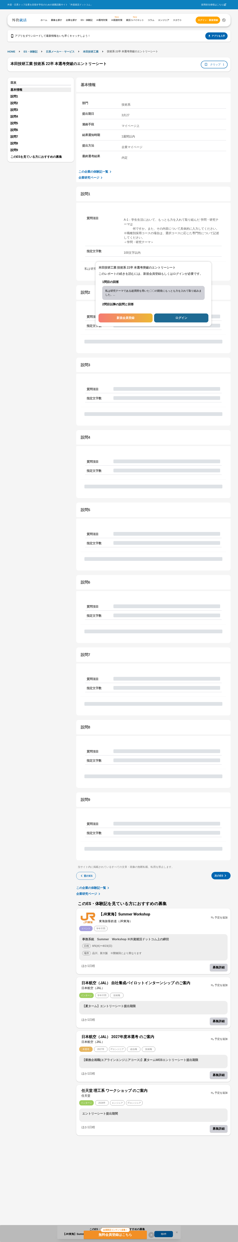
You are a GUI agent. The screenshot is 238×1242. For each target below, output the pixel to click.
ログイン (181, 317)
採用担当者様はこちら (212, 4)
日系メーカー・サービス (60, 51)
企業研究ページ (91, 177)
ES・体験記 (31, 51)
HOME (11, 51)
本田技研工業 (91, 51)
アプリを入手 (216, 35)
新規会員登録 (125, 317)
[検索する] (224, 20)
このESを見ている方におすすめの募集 (36, 156)
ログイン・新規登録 (208, 20)
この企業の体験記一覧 (95, 171)
